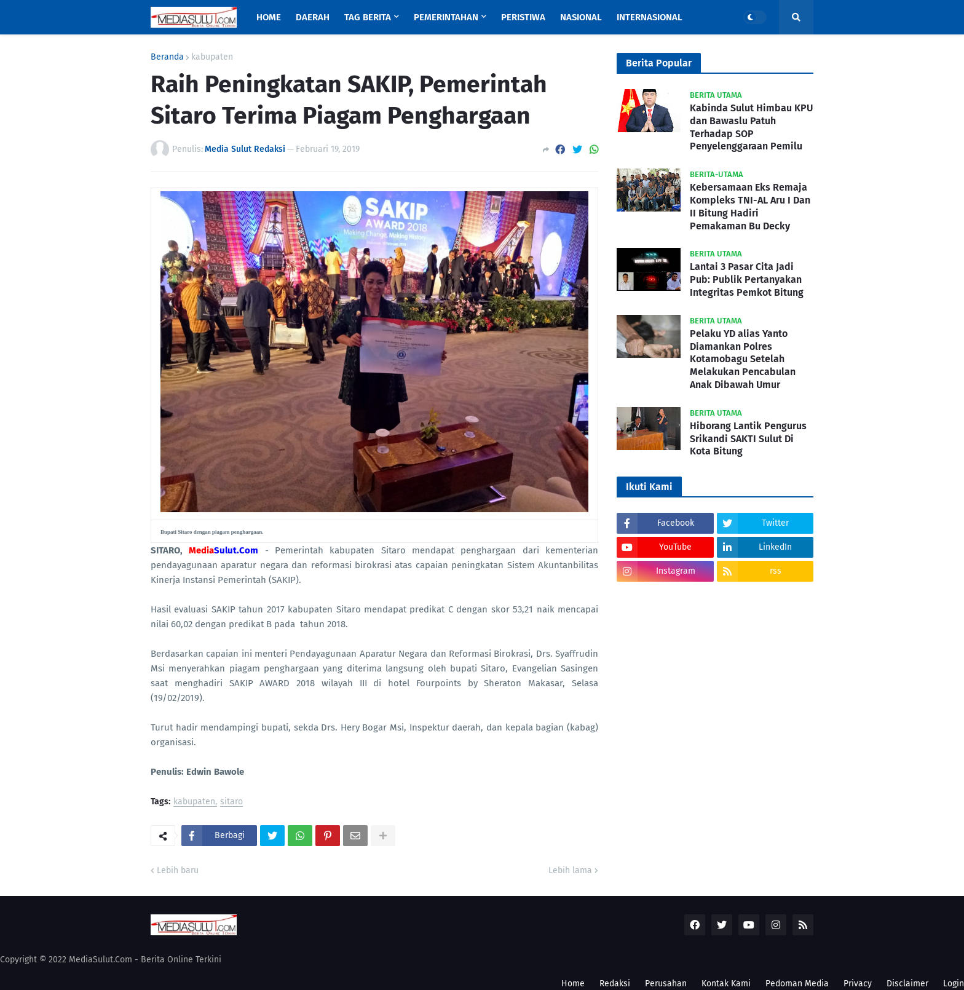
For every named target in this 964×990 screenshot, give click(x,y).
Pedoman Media (797, 983)
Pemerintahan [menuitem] (446, 17)
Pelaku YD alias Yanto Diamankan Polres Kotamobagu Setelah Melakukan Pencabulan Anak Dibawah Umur (743, 359)
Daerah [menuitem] (313, 17)
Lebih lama (570, 870)
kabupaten (212, 57)
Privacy (858, 983)
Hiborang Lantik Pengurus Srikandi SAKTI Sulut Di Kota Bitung (748, 438)
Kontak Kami (726, 983)
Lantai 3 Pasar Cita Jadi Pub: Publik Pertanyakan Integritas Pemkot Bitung (747, 279)
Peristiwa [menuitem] (523, 17)
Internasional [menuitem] (649, 17)
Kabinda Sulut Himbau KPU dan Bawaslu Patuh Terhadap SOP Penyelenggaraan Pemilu (751, 127)
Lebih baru (178, 870)
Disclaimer (907, 983)
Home (573, 983)
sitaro (231, 802)
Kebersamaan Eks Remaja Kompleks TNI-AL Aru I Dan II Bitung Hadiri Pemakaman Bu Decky (750, 206)
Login (953, 983)
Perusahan (666, 983)
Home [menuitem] (268, 17)
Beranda (167, 57)
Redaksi (614, 983)
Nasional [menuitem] (581, 17)
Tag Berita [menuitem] (367, 17)
